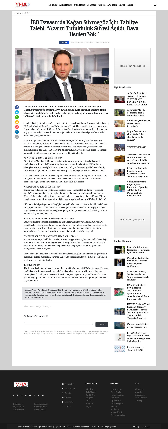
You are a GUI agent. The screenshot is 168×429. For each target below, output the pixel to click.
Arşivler (66, 397)
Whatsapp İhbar (40, 407)
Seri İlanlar (115, 409)
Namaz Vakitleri (117, 395)
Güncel (102, 5)
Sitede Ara (139, 389)
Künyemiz (67, 402)
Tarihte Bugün (117, 403)
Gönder (102, 324)
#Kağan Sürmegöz (43, 306)
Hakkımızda (18, 404)
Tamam (146, 427)
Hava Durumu (116, 389)
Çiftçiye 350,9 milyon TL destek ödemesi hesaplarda (138, 124)
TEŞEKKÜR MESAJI (136, 147)
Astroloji (138, 401)
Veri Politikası (18, 410)
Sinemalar (115, 406)
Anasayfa (18, 13)
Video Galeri (68, 388)
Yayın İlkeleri (18, 407)
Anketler (138, 392)
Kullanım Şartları (41, 404)
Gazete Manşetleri (118, 415)
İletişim (66, 406)
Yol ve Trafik (116, 392)
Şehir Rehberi (116, 412)
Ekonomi (112, 5)
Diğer (130, 5)
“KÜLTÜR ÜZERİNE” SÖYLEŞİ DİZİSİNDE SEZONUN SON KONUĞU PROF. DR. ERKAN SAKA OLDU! (137, 99)
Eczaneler (115, 398)
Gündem (53, 5)
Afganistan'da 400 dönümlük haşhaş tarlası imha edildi (136, 113)
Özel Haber (79, 5)
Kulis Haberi (65, 5)
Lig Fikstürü (116, 401)
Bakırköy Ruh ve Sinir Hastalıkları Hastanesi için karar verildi (138, 250)
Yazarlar (66, 393)
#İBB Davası (29, 306)
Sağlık (122, 5)
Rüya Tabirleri (141, 398)
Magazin (91, 5)
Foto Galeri (68, 384)
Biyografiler (140, 395)
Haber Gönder (40, 410)
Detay (136, 427)
